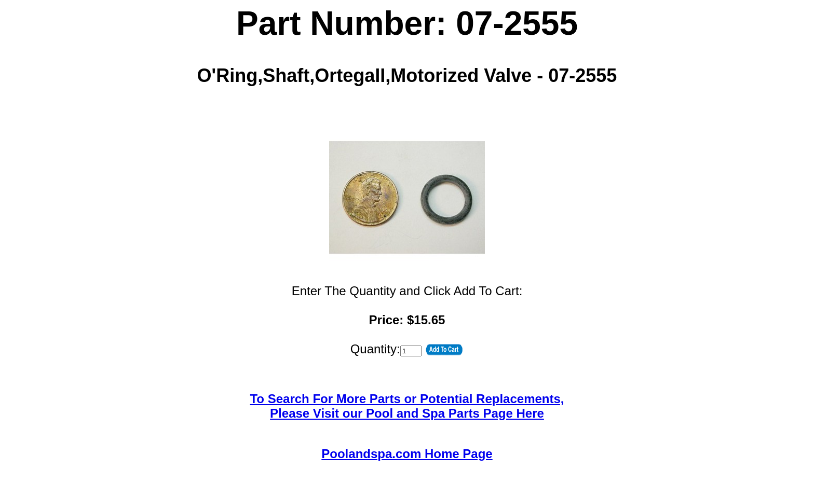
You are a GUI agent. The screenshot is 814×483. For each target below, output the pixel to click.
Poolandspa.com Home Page (406, 454)
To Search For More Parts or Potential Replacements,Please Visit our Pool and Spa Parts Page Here (407, 406)
